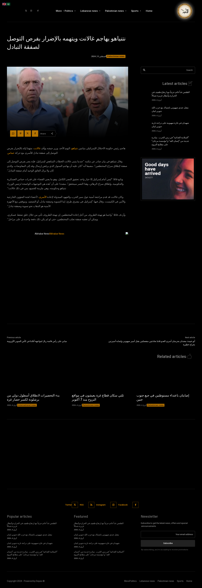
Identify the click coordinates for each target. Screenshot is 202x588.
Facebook (123, 504)
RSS (82, 504)
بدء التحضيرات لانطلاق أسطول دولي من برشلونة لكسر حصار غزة (33, 397)
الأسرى (43, 197)
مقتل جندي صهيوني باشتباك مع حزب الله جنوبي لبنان (29, 534)
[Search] (144, 70)
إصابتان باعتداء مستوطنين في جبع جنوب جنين (163, 397)
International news (27, 405)
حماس (10, 153)
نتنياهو (74, 148)
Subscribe (168, 543)
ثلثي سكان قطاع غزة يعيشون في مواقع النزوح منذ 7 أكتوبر (98, 397)
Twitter (68, 504)
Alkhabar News (42, 233)
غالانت (37, 148)
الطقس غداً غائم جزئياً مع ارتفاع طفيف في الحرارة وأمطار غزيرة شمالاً (171, 94)
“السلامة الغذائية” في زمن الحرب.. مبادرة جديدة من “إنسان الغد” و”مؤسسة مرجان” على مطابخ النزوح (170, 141)
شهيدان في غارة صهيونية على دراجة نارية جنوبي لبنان (30, 543)
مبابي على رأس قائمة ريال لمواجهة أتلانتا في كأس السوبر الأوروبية (37, 341)
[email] (168, 534)
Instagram (101, 504)
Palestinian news (115, 56)
